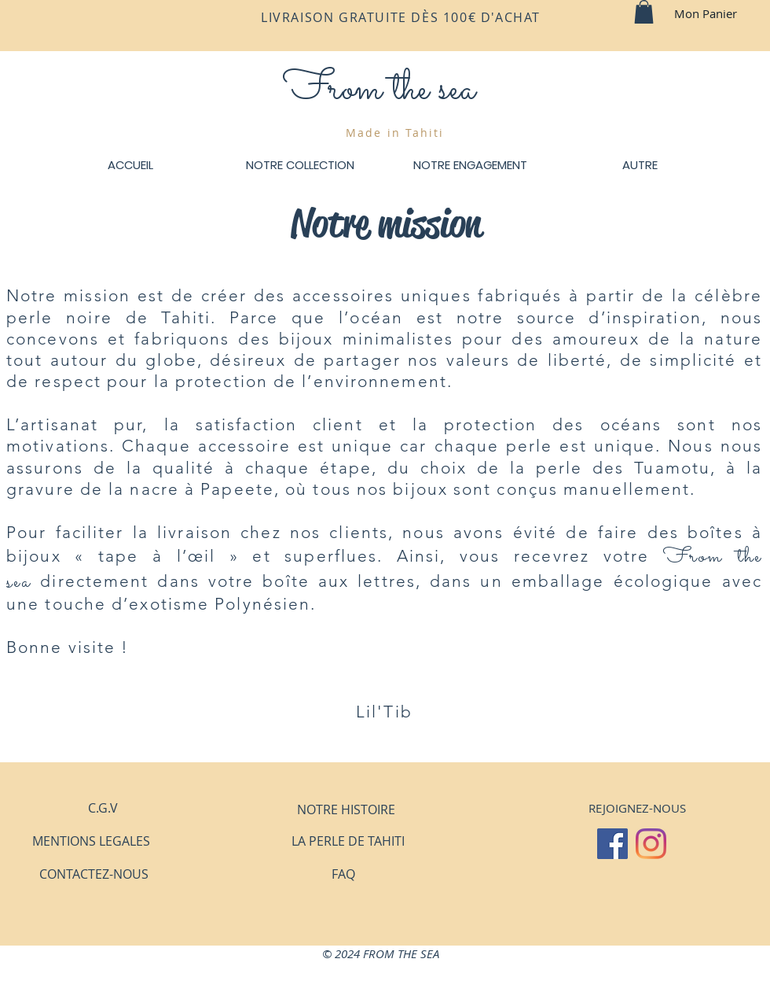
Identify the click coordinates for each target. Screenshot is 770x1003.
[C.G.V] (103, 807)
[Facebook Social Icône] (612, 843)
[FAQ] (343, 874)
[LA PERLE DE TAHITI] (348, 840)
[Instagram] (651, 843)
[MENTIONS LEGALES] (91, 840)
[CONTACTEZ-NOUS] (93, 874)
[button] (644, 12)
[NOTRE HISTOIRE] (345, 809)
